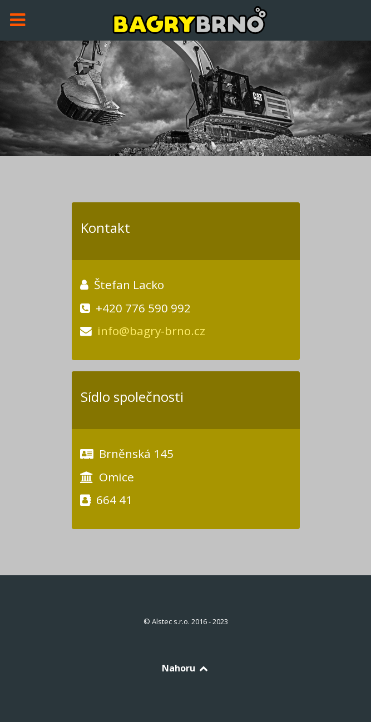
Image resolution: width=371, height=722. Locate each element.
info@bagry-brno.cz (151, 330)
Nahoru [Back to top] (185, 668)
